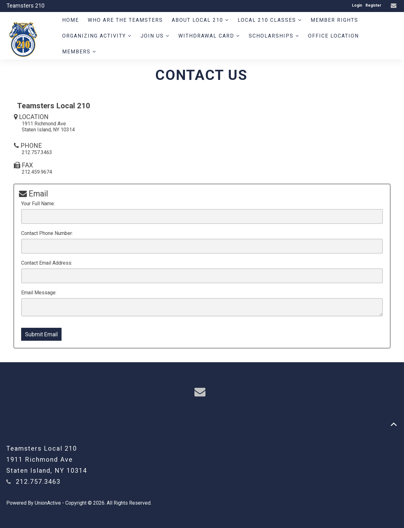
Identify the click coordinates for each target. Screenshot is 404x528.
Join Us (154, 36)
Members (79, 52)
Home (70, 20)
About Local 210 (200, 20)
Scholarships (274, 36)
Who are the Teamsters (125, 20)
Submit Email (41, 334)
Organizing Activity (97, 36)
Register (373, 5)
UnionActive (48, 503)
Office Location (333, 36)
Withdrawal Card (209, 36)
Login (357, 5)
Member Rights (334, 20)
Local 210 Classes (270, 20)
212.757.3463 (38, 481)
